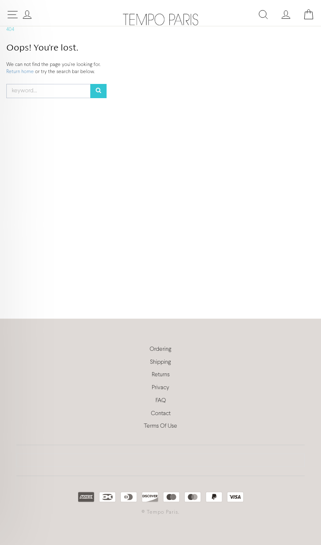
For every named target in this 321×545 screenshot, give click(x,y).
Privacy (160, 387)
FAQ (160, 400)
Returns (161, 375)
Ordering (160, 349)
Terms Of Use (160, 426)
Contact (161, 413)
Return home (20, 71)
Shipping (160, 362)
